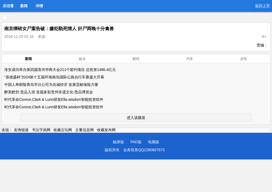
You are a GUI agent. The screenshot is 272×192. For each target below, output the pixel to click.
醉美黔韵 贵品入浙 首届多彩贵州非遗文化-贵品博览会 (48, 92)
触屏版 (118, 142)
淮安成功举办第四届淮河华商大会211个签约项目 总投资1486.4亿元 (60, 69)
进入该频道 (136, 117)
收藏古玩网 (62, 130)
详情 (39, 6)
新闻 (24, 6)
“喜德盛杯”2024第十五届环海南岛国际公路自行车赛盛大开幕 (54, 77)
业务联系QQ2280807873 (144, 150)
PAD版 (136, 142)
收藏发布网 (106, 130)
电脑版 (153, 142)
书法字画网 (41, 130)
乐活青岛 (8, 7)
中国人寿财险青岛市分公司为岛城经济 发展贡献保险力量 (51, 84)
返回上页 (262, 6)
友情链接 (21, 130)
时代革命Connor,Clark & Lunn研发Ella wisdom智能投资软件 (53, 99)
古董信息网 (84, 130)
